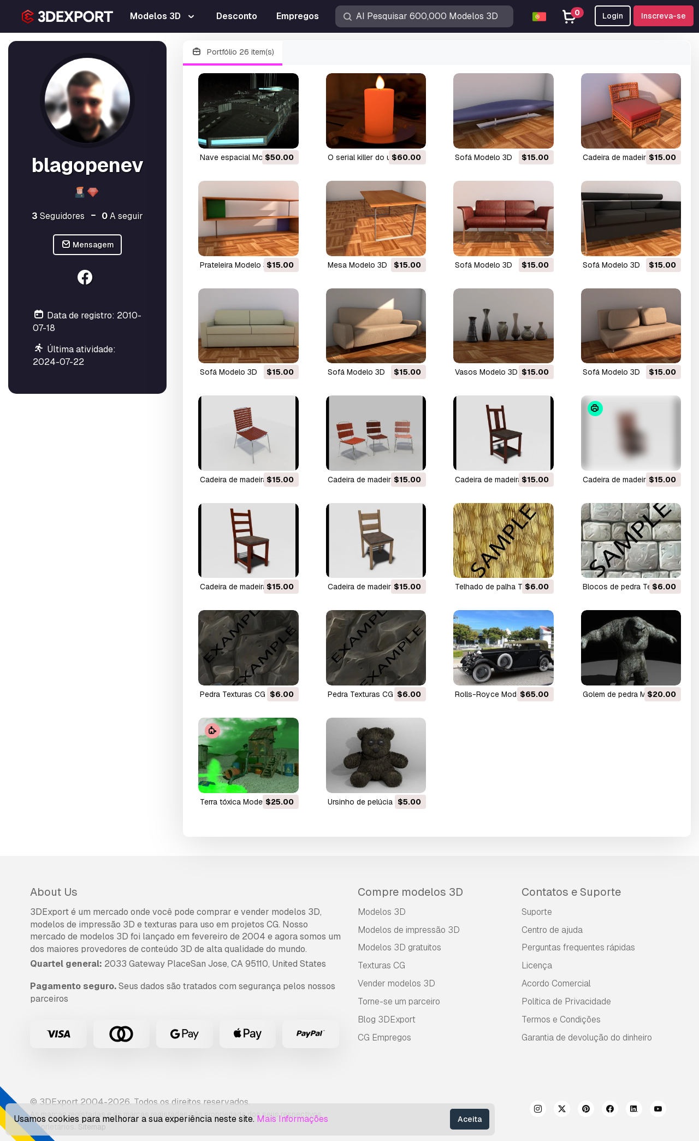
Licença (537, 965)
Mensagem (88, 245)
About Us (54, 892)
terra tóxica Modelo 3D (240, 802)
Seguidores (58, 216)
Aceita (470, 1119)
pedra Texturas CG (232, 694)
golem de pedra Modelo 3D (630, 694)
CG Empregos (384, 1037)
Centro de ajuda (552, 930)
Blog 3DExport (387, 1019)
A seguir (122, 216)
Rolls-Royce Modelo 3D (497, 694)
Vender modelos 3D (396, 983)
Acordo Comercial (556, 983)
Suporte (537, 912)
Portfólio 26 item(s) (232, 52)
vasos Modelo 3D (486, 372)
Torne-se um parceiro (399, 1001)
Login (612, 16)
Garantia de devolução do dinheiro (587, 1037)
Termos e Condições (561, 1019)
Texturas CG (381, 965)
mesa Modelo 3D (357, 265)
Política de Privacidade (566, 1001)
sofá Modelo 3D (483, 157)
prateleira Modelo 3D (236, 265)
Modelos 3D (382, 912)
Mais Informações (292, 1119)
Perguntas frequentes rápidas (578, 947)
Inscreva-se (663, 16)
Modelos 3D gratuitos (399, 947)
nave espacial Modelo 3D (245, 157)
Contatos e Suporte (571, 892)
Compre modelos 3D (410, 892)
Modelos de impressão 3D (409, 930)
